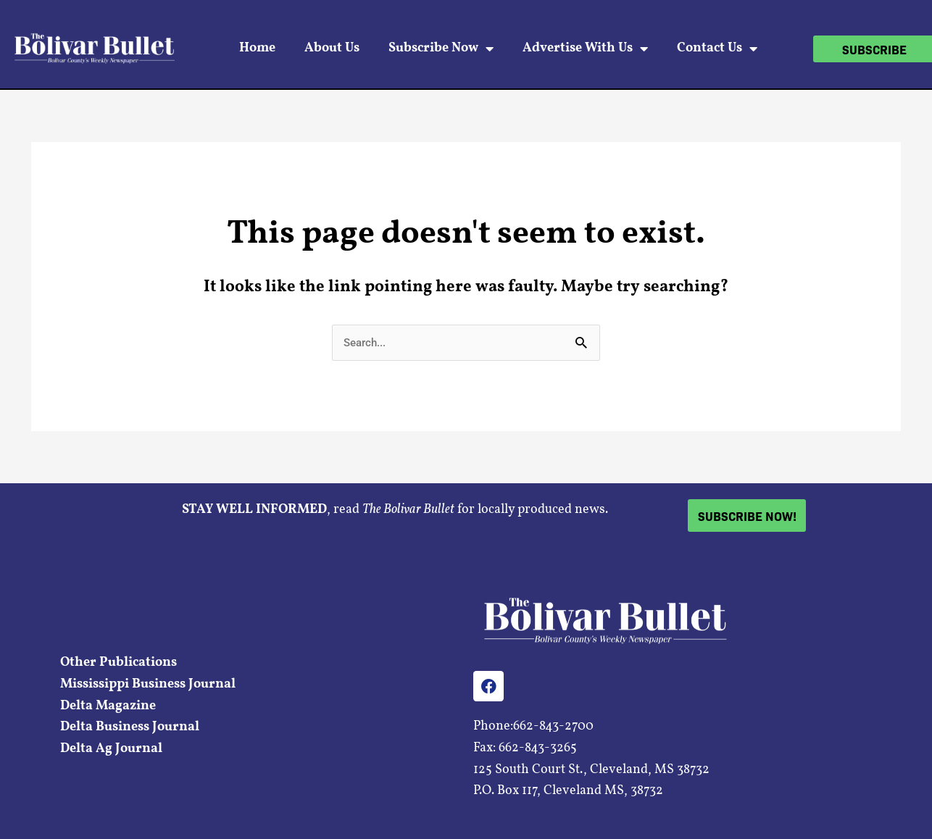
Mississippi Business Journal (148, 684)
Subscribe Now (441, 48)
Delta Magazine (108, 706)
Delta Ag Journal (111, 749)
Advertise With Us (585, 48)
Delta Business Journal (129, 727)
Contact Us (717, 48)
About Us (331, 48)
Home (257, 48)
